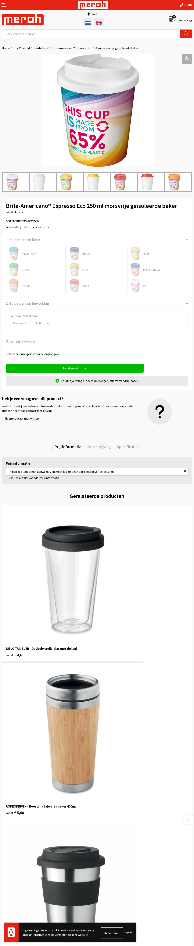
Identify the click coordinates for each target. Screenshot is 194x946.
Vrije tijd (24, 48)
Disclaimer (106, 880)
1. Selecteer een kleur (23, 239)
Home (6, 48)
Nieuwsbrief (106, 793)
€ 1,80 (15, 720)
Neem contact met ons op (22, 418)
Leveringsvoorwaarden (113, 862)
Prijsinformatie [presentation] (67, 446)
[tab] (67, 446)
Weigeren (128, 932)
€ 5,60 (110, 608)
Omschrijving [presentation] (99, 446)
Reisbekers (41, 48)
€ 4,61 (15, 608)
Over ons (104, 787)
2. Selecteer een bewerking (27, 303)
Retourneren (10, 862)
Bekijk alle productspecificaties (27, 227)
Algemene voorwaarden (114, 857)
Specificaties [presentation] (128, 446)
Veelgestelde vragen (112, 799)
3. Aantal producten (22, 341)
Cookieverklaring (110, 868)
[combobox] (91, 34)
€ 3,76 (110, 720)
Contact (7, 857)
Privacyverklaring (110, 874)
